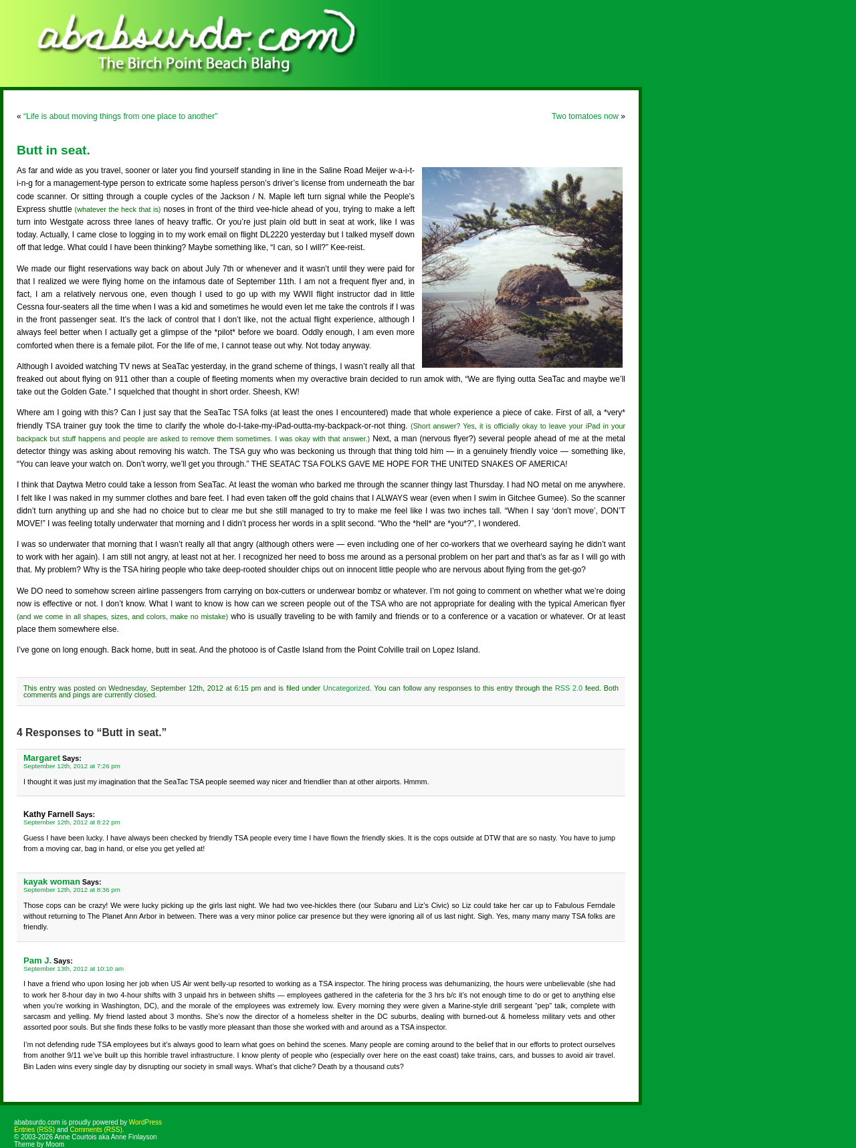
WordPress (145, 1122)
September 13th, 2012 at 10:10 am (73, 968)
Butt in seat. (53, 150)
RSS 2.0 (568, 688)
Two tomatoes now (585, 116)
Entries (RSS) (34, 1129)
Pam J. (37, 960)
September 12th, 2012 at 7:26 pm (71, 766)
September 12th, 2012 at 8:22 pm (71, 822)
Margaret (41, 758)
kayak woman (51, 882)
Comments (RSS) (96, 1129)
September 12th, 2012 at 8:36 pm (71, 889)
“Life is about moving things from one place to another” (120, 116)
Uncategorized (346, 688)
